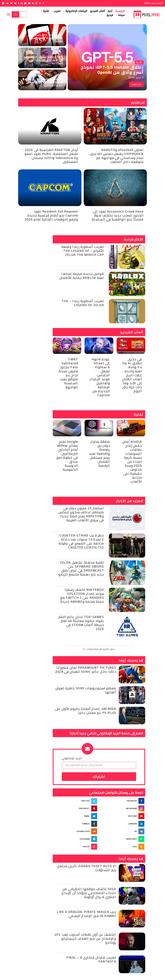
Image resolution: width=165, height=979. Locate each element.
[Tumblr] (18, 3)
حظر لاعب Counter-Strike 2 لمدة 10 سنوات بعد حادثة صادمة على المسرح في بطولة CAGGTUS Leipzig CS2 (81, 541)
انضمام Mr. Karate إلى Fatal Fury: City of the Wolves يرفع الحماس (43, 82)
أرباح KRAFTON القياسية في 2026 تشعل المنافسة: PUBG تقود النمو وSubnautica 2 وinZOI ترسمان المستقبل (51, 156)
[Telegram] (3, 3)
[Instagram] (36, 3)
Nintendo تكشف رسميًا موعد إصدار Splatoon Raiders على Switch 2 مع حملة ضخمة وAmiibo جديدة (82, 595)
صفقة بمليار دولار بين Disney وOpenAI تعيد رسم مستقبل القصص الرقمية (99, 453)
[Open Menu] (8, 14)
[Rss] (122, 847)
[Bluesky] (11, 3)
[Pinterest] (33, 3)
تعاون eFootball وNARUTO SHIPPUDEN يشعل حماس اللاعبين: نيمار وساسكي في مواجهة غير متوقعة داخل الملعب (116, 156)
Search (15, 14)
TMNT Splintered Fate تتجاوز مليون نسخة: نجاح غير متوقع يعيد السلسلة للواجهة (68, 373)
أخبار (110, 11)
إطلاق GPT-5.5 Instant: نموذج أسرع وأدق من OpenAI (112, 69)
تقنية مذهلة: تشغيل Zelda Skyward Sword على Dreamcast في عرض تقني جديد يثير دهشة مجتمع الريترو (81, 568)
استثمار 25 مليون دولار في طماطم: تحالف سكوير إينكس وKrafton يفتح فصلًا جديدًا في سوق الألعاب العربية (81, 514)
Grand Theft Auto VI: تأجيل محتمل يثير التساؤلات (86, 868)
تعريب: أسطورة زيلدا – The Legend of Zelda (83, 303)
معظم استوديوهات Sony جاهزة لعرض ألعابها (85, 690)
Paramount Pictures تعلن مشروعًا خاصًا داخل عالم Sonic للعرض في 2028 (85, 669)
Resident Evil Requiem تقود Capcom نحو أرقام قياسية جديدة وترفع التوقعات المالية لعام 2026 (51, 215)
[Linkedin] (22, 3)
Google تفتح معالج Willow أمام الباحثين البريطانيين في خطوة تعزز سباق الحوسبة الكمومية (67, 455)
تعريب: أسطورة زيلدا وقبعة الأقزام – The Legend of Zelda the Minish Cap (82, 251)
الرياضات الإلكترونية (76, 11)
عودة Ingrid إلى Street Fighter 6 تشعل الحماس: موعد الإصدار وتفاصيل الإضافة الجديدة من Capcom (100, 377)
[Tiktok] (75, 847)
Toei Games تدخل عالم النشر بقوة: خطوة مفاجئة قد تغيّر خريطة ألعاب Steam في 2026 (81, 623)
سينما (121, 15)
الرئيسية (120, 11)
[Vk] (15, 3)
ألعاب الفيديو (97, 11)
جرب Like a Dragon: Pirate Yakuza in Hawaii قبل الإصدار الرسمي (86, 914)
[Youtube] (29, 3)
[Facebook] (43, 3)
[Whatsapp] (122, 839)
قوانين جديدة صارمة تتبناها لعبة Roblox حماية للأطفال (81, 276)
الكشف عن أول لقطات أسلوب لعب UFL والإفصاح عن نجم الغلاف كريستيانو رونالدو (85, 938)
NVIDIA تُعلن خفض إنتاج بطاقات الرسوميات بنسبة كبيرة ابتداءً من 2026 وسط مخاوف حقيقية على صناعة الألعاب (132, 461)
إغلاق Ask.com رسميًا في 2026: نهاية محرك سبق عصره (45, 37)
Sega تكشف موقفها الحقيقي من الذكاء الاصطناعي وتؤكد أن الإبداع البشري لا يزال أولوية (89, 893)
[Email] (25, 3)
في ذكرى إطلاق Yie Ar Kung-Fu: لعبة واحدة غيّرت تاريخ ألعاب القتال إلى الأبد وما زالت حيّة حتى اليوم (132, 375)
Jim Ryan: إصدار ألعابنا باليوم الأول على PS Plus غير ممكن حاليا (85, 711)
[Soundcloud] (7, 3)
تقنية (46, 11)
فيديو (110, 15)
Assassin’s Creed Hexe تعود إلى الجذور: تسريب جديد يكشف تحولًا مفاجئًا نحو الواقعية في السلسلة (118, 215)
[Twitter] (40, 3)
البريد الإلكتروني (72, 758)
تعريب (57, 11)
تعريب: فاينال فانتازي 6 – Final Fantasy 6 (91, 959)
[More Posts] (99, 649)
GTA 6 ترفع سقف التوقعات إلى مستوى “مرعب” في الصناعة (43, 60)
